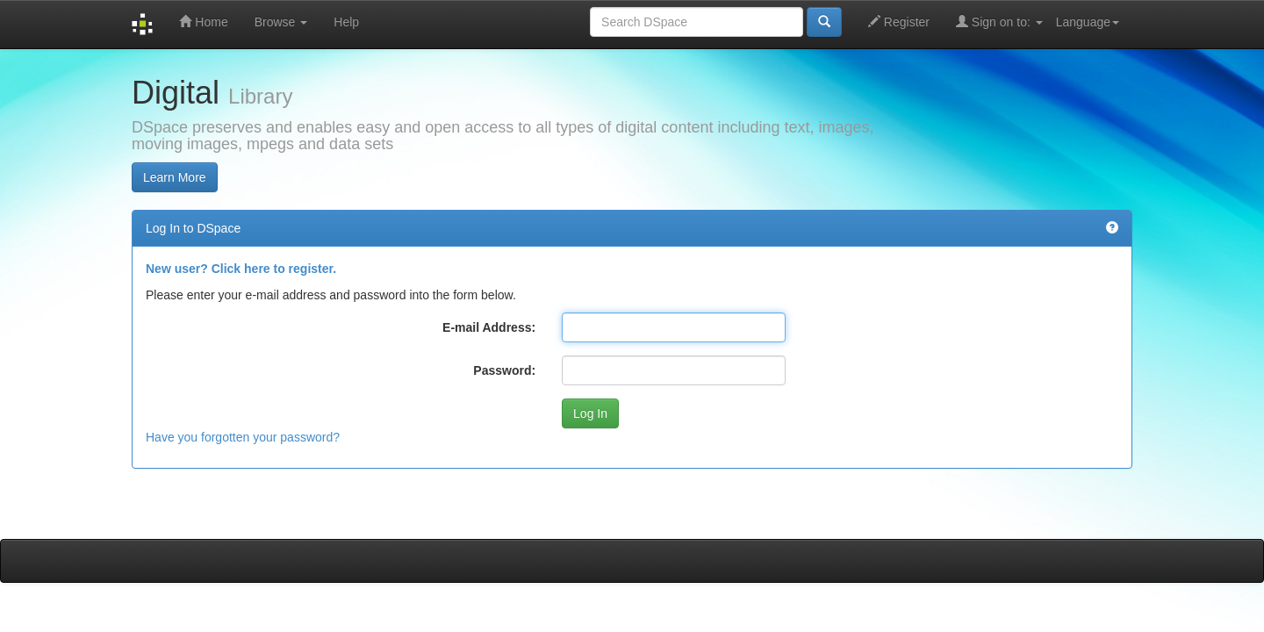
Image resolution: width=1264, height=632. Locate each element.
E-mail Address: (488, 327)
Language (1087, 22)
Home (203, 21)
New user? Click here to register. (241, 269)
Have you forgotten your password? (243, 437)
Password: (504, 370)
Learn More (174, 177)
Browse (281, 22)
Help (346, 22)
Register (899, 21)
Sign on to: (999, 21)
